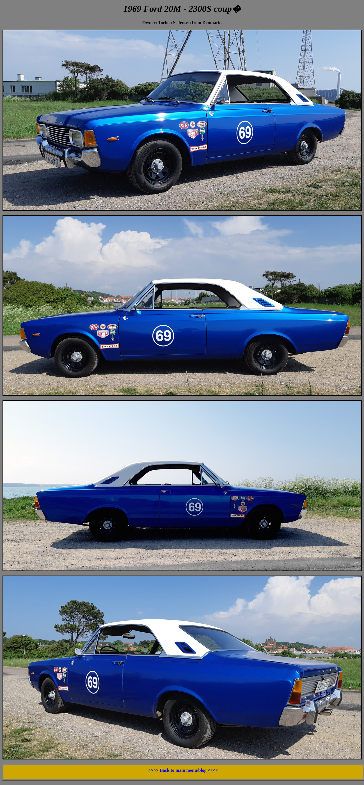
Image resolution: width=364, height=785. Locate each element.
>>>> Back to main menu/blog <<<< (183, 770)
